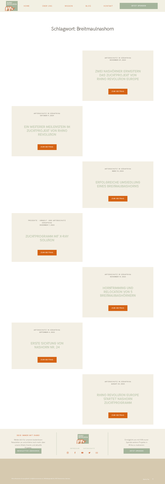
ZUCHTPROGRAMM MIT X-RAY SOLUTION (47, 238)
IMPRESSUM (74, 448)
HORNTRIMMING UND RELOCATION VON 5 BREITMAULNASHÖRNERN (118, 291)
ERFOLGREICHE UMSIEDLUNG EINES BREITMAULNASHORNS (118, 184)
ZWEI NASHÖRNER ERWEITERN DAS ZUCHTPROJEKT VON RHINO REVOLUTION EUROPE (118, 75)
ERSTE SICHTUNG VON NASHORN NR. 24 (47, 345)
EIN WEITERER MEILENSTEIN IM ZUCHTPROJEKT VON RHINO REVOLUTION (47, 130)
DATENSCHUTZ (89, 448)
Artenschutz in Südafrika (118, 58)
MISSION (69, 6)
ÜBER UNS (47, 6)
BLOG (88, 6)
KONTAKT (108, 6)
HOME (27, 6)
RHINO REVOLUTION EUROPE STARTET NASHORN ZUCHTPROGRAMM (118, 398)
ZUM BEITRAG (118, 91)
